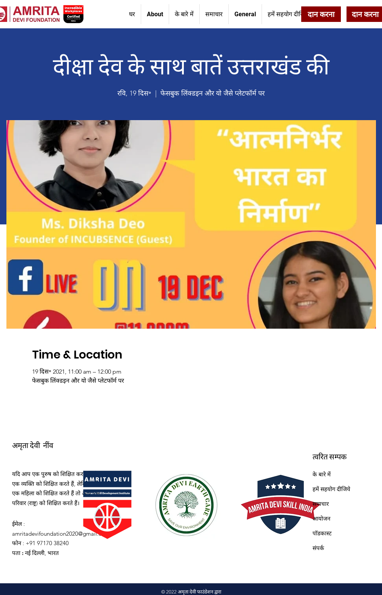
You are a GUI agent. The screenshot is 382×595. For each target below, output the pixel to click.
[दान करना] (321, 14)
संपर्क (318, 548)
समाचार (321, 503)
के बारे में (322, 474)
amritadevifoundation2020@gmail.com (60, 533)
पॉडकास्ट (322, 533)
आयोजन (321, 518)
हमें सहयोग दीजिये (331, 489)
